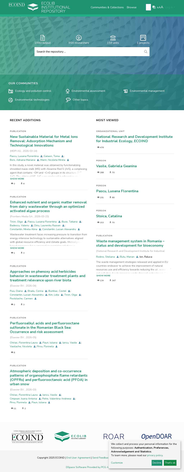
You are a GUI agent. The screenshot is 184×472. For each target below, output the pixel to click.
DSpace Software (76, 467)
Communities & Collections (107, 7)
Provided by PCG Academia (102, 467)
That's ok (170, 462)
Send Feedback (101, 457)
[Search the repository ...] (88, 51)
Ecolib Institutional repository (55, 7)
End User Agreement (78, 457)
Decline (157, 462)
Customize (117, 462)
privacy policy (154, 455)
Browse (132, 7)
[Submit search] (149, 7)
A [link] (157, 7)
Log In (169, 7)
